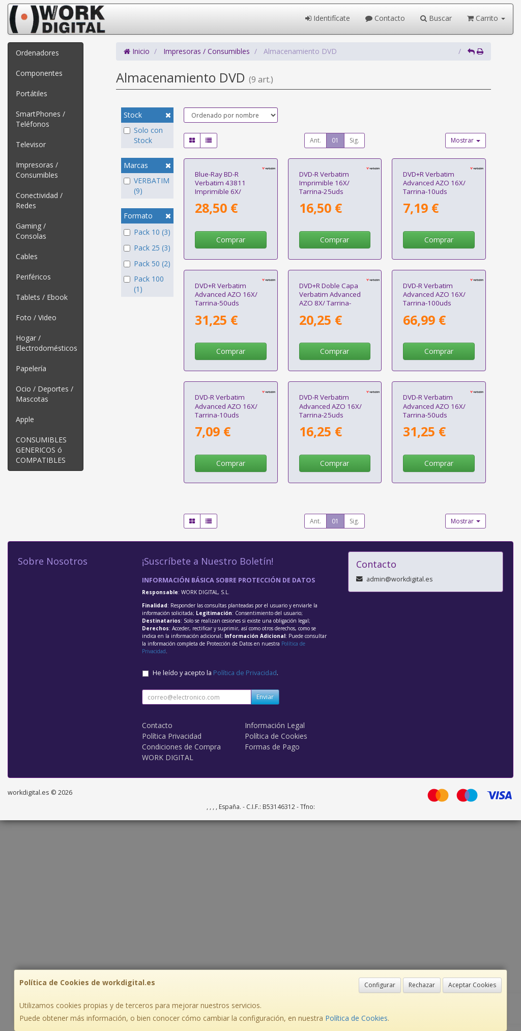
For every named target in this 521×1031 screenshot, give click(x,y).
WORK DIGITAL (167, 968)
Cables (27, 256)
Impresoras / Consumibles (37, 170)
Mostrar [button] (465, 140)
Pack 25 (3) (147, 248)
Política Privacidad (171, 947)
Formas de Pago (272, 957)
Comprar (230, 310)
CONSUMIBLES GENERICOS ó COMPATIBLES (41, 450)
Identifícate (327, 18)
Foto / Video (36, 317)
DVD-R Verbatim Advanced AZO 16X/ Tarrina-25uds (330, 616)
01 (335, 140)
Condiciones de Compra (181, 957)
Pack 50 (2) (147, 263)
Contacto (385, 18)
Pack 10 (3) (147, 232)
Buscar (436, 18)
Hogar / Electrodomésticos (46, 343)
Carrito (486, 18)
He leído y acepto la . (215, 883)
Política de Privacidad (245, 883)
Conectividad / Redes (39, 200)
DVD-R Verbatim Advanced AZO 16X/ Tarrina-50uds (434, 616)
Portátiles (31, 93)
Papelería (31, 368)
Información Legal (275, 936)
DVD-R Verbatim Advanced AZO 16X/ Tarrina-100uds (434, 434)
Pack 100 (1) (144, 284)
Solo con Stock (143, 135)
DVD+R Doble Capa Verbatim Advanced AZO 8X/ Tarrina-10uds (330, 439)
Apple (25, 419)
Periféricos (33, 277)
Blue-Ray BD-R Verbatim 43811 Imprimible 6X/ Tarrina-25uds (220, 257)
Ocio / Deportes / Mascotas (44, 394)
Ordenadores (37, 53)
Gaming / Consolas (31, 231)
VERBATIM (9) (146, 186)
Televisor (31, 144)
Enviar (265, 907)
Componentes (39, 73)
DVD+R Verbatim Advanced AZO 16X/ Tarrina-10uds (434, 252)
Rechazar (422, 985)
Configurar (379, 985)
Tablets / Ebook (42, 297)
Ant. (315, 140)
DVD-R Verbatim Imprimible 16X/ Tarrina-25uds (324, 252)
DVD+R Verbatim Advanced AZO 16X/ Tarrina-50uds (226, 434)
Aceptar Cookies (472, 985)
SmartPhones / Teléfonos (40, 119)
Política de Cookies (356, 1018)
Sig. (354, 140)
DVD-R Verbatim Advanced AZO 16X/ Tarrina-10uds (226, 616)
